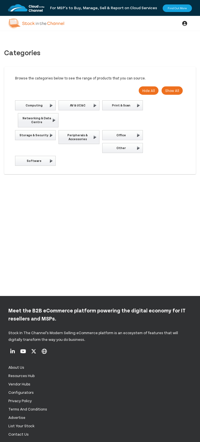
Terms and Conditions (27, 409)
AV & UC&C (78, 105)
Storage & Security (33, 135)
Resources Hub (21, 375)
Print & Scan (121, 105)
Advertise (16, 417)
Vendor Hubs (19, 384)
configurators (21, 392)
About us (16, 367)
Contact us (18, 434)
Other (121, 148)
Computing (34, 105)
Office (121, 135)
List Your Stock (21, 425)
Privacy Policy (20, 400)
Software (34, 160)
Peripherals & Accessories (77, 137)
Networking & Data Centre (37, 120)
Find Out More (177, 8)
